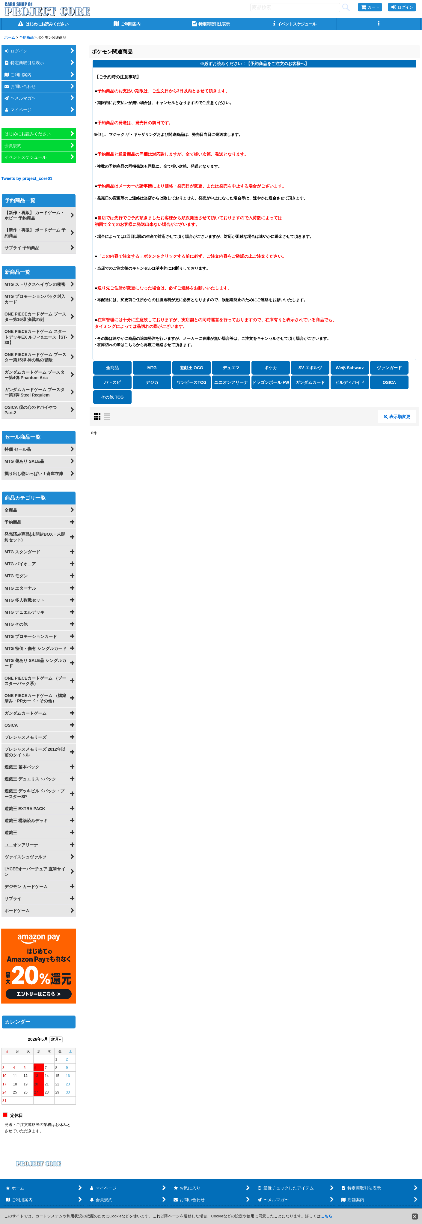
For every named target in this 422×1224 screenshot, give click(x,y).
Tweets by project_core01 (26, 178)
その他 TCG (112, 397)
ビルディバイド (349, 382)
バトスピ (112, 382)
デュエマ (231, 367)
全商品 (112, 367)
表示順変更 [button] (397, 416)
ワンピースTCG (192, 382)
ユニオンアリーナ (231, 382)
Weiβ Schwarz (350, 367)
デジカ (152, 382)
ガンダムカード (310, 382)
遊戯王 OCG (191, 367)
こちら (326, 1216)
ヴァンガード (389, 367)
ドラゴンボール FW (270, 382)
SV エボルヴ (310, 367)
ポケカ (270, 367)
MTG (151, 367)
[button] (379, 24)
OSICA (389, 382)
